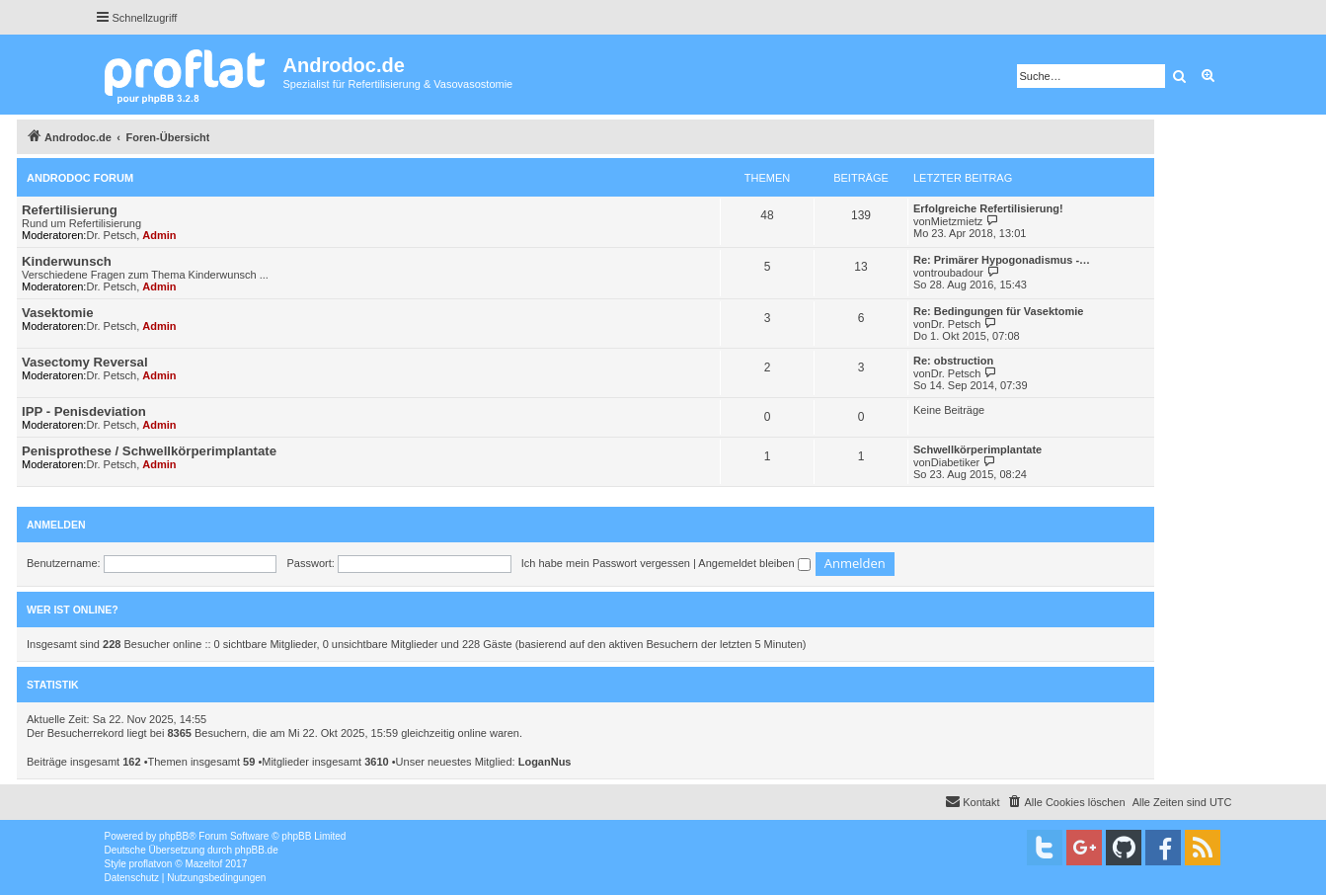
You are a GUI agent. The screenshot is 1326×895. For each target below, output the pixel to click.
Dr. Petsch (111, 235)
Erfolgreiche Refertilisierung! (988, 208)
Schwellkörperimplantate (977, 449)
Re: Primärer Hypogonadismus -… (1001, 260)
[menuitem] (1066, 802)
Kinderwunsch (67, 261)
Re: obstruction (953, 360)
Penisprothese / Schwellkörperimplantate (149, 451)
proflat (143, 863)
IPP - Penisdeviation (84, 411)
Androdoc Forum (80, 178)
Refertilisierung (69, 210)
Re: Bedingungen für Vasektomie (998, 311)
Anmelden (56, 524)
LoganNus (545, 762)
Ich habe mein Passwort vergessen (605, 563)
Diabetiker (955, 462)
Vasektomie (58, 312)
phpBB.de (256, 850)
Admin (159, 235)
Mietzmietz (957, 221)
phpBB (174, 836)
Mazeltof (203, 863)
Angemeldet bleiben (754, 563)
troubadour (957, 273)
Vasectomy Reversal (85, 362)
